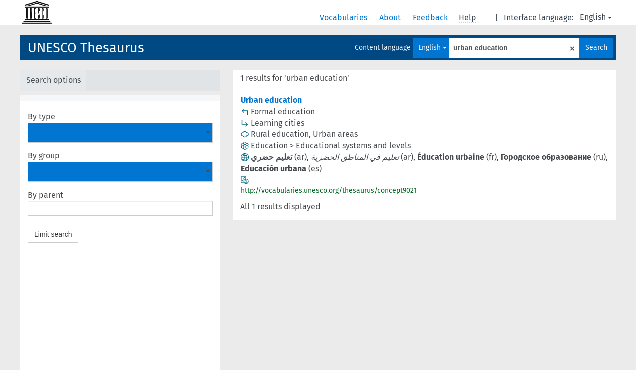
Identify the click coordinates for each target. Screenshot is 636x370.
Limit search (53, 234)
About (391, 17)
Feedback (431, 17)
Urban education (271, 100)
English (596, 17)
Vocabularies (344, 17)
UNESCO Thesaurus (86, 48)
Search (596, 47)
